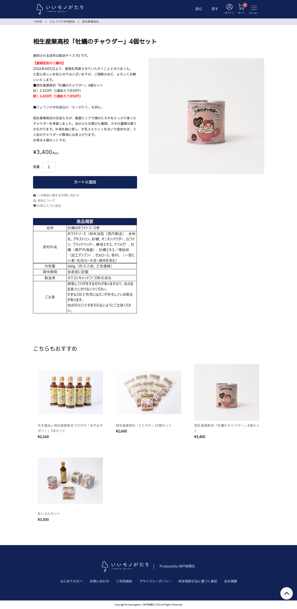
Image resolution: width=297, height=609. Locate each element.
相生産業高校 (90, 22)
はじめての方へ (71, 581)
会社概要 (230, 581)
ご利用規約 (124, 581)
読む (198, 9)
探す (214, 9)
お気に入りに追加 (47, 206)
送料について (44, 201)
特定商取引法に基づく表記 (197, 581)
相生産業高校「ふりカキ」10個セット (144, 425)
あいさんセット (49, 513)
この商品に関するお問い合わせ (56, 195)
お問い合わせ (99, 581)
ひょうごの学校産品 (62, 22)
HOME (38, 22)
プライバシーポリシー (155, 581)
